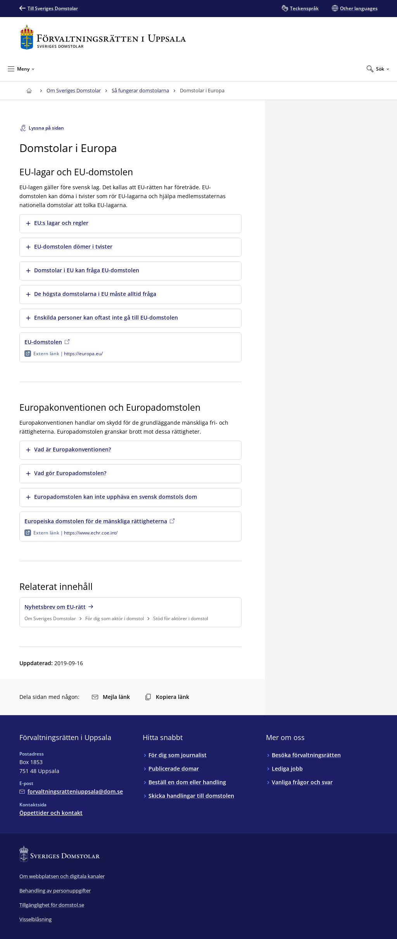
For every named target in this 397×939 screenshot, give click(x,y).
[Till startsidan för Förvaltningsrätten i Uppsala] (102, 37)
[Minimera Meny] (21, 68)
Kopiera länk (167, 696)
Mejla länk (111, 696)
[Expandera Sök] (378, 68)
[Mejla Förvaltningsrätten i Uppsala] (71, 791)
